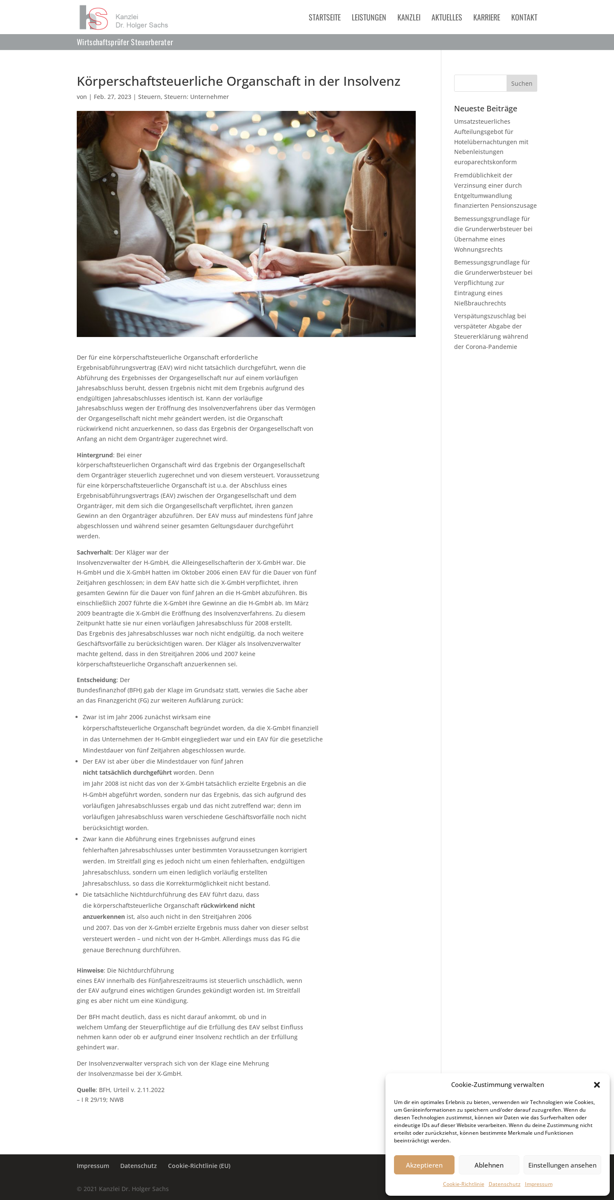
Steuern (149, 97)
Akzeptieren (424, 1165)
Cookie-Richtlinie (463, 1184)
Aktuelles (447, 18)
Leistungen (369, 18)
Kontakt (524, 18)
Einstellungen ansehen (562, 1165)
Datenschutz (505, 1184)
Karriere (486, 18)
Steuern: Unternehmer (196, 97)
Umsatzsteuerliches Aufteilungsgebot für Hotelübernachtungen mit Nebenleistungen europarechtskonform (491, 141)
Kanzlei (408, 18)
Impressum (539, 1184)
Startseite (325, 18)
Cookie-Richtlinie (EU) (199, 1166)
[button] (597, 1085)
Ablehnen (489, 1165)
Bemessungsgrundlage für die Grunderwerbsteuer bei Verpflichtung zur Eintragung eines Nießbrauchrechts (493, 282)
